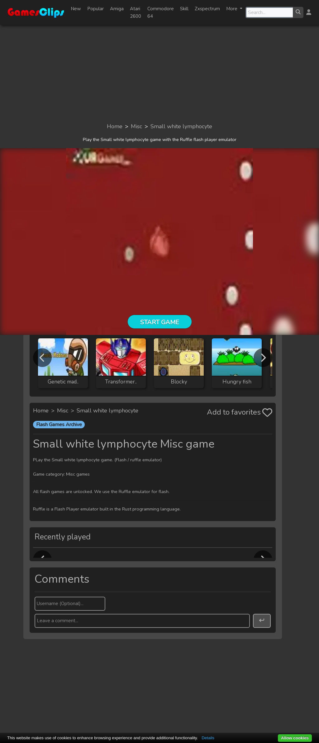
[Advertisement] (159, 73)
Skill (184, 9)
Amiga (117, 9)
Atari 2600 (135, 12)
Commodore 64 (160, 12)
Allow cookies (295, 738)
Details (208, 738)
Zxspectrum (207, 9)
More (232, 9)
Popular (95, 9)
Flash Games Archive (59, 424)
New (76, 9)
